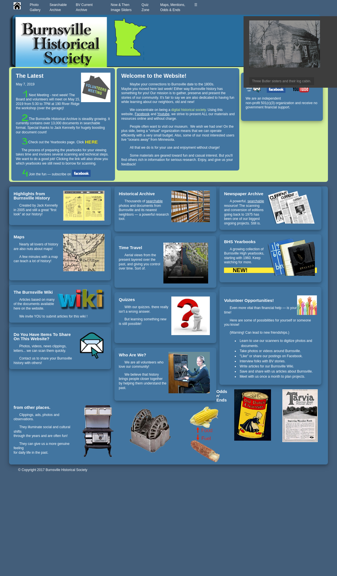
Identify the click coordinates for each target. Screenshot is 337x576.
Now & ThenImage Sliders (122, 7)
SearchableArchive (58, 7)
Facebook (142, 114)
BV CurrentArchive (84, 7)
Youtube (163, 114)
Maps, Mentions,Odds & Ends (172, 7)
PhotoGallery (35, 7)
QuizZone (146, 7)
